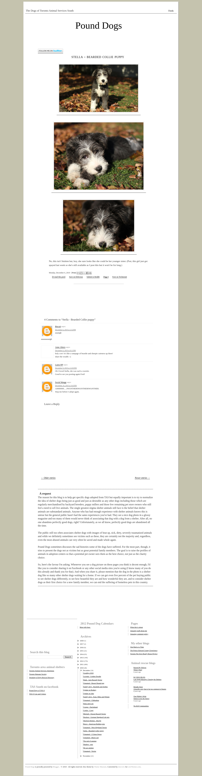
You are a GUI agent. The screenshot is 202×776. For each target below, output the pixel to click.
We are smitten (88, 748)
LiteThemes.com (134, 767)
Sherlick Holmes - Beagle (92, 721)
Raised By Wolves (140, 667)
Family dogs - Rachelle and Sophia (95, 687)
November (86, 756)
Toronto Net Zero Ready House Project (143, 654)
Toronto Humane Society (38, 674)
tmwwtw (121, 767)
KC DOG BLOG (139, 677)
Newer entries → (142, 478)
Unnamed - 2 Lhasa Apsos (92, 734)
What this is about (136, 627)
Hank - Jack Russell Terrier (92, 680)
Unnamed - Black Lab (90, 738)
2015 (81, 651)
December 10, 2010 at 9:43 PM (66, 385)
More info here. (85, 627)
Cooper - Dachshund (90, 707)
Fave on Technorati (119, 277)
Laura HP (59, 364)
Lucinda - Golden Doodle (92, 676)
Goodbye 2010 (88, 673)
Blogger (56, 767)
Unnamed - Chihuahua (91, 700)
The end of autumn (89, 741)
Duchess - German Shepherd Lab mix (96, 717)
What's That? (138, 670)
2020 (81, 641)
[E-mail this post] (58, 277)
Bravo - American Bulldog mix (94, 724)
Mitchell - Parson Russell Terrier (94, 714)
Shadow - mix (88, 744)
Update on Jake (88, 693)
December (86, 670)
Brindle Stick (138, 687)
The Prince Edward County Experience (143, 650)
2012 (81, 661)
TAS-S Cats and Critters (37, 694)
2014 (81, 654)
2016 (81, 647)
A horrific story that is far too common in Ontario (150, 689)
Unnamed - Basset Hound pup (93, 683)
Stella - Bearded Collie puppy (97, 57)
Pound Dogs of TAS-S (37, 690)
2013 (81, 658)
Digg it (106, 277)
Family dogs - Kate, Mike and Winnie (96, 697)
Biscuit (58, 326)
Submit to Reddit (93, 277)
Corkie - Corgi (88, 710)
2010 (81, 668)
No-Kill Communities (141, 706)
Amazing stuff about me (138, 631)
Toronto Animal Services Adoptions (41, 671)
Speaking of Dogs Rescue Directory (41, 677)
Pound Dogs (98, 25)
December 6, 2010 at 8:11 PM (65, 350)
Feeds (171, 11)
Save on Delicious (76, 277)
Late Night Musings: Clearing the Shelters (147, 679)
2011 (81, 664)
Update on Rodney (89, 690)
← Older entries (48, 478)
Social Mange (60, 382)
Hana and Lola (88, 704)
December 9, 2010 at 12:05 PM (66, 368)
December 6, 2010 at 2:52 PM (65, 330)
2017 (81, 644)
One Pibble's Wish (140, 696)
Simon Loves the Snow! (141, 698)
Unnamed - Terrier (89, 751)
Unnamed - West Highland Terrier (95, 727)
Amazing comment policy (139, 634)
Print (74, 273)
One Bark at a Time (137, 647)
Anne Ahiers (60, 347)
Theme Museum (100, 767)
